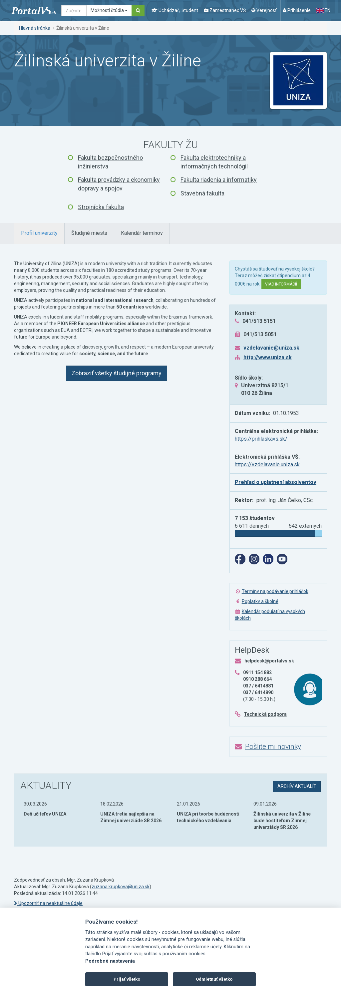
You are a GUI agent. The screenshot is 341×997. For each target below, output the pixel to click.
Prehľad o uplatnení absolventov (275, 482)
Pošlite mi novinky (273, 746)
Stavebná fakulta (202, 193)
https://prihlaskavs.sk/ (261, 439)
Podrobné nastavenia (110, 961)
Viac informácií (281, 284)
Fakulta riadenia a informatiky (218, 179)
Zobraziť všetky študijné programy (117, 373)
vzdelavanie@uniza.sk (271, 348)
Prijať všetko (127, 979)
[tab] (39, 233)
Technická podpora (265, 714)
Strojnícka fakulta (101, 206)
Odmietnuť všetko (214, 979)
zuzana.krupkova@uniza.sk (121, 886)
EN (323, 10)
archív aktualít (296, 786)
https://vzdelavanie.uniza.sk (267, 464)
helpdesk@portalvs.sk (269, 660)
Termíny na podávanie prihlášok (275, 591)
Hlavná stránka (34, 28)
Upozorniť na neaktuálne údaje (48, 903)
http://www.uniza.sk (267, 357)
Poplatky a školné (260, 601)
